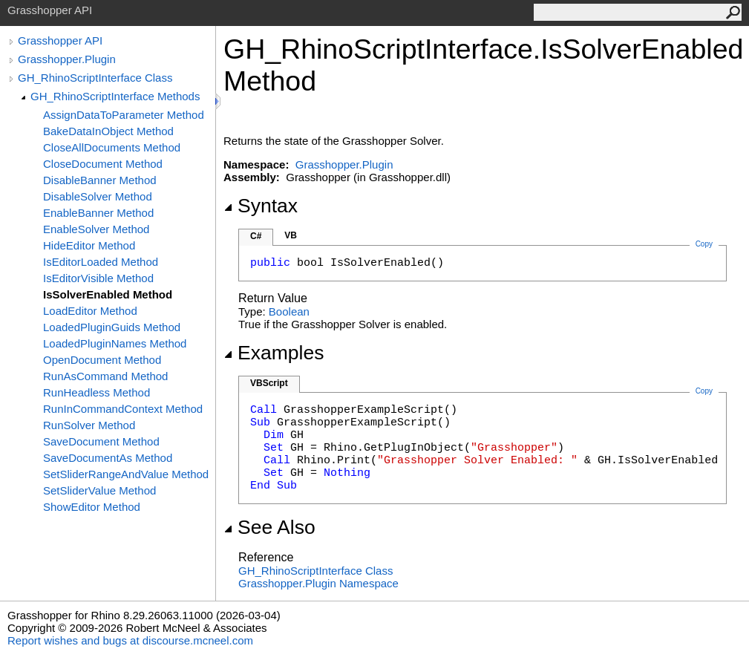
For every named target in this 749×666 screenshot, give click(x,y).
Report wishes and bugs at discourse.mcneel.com (130, 640)
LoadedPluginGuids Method (111, 327)
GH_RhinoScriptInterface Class (95, 77)
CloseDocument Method (103, 163)
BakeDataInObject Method (108, 131)
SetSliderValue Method (99, 490)
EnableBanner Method (98, 212)
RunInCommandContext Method (123, 408)
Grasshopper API (60, 40)
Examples (273, 353)
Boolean (289, 311)
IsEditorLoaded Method (100, 261)
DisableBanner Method (100, 180)
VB (290, 235)
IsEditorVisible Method (98, 278)
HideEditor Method (89, 245)
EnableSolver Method (96, 229)
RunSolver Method (89, 425)
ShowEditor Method (91, 506)
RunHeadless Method (96, 392)
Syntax (260, 206)
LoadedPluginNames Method (114, 343)
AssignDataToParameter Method (123, 114)
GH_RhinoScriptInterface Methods (115, 96)
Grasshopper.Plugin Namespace (318, 583)
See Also (269, 527)
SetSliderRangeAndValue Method (126, 474)
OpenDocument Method (102, 359)
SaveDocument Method (101, 441)
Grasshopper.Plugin (67, 59)
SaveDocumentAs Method (107, 457)
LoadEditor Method (90, 310)
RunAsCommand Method (105, 376)
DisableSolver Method (97, 196)
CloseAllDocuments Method (111, 147)
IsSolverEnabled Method (107, 294)
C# (255, 236)
